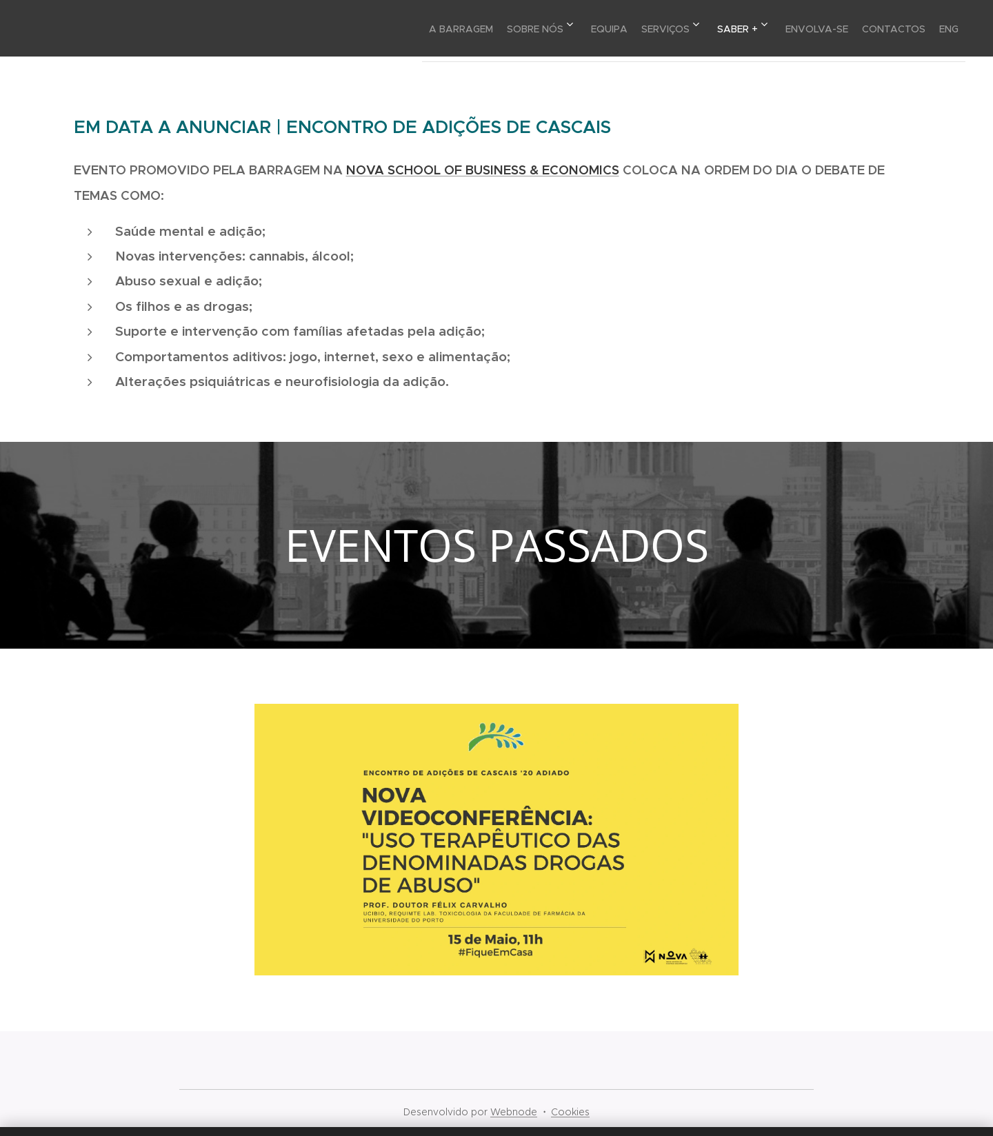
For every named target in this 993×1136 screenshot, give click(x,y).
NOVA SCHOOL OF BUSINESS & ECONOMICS (482, 170)
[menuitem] (390, 28)
